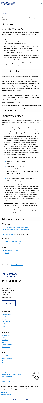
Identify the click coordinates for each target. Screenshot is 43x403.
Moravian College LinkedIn (16, 281)
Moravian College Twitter (3, 281)
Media (3, 324)
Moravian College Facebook (6, 281)
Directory (4, 363)
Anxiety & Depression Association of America (17, 227)
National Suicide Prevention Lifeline (14, 232)
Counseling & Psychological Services (24, 18)
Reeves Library (6, 347)
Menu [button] (41, 3)
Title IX (4, 379)
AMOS (4, 337)
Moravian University (7, 18)
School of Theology (7, 344)
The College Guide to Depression (14, 241)
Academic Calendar (7, 335)
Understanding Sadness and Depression (15, 243)
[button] (38, 3)
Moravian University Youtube (13, 281)
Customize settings (6, 394)
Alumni (4, 317)
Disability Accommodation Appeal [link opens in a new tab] (11, 374)
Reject (28, 399)
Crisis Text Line (9, 234)
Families (4, 319)
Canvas (4, 342)
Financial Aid (5, 356)
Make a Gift (9, 303)
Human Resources (7, 358)
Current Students (6, 314)
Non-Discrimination (7, 377)
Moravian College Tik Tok (20, 281)
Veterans (4, 326)
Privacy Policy (4, 392)
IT (2, 360)
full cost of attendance (17, 265)
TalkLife (7, 253)
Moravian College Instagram (10, 281)
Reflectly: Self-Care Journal (12, 250)
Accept (15, 399)
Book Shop (5, 340)
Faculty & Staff (6, 321)
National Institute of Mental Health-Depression (17, 229)
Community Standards (8, 381)
